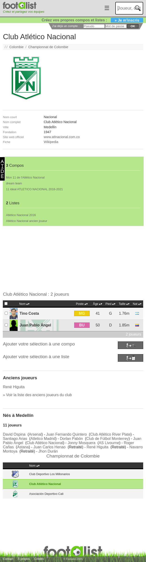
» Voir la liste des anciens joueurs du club (37, 395)
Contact (8, 559)
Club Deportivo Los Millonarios (49, 474)
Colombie (16, 47)
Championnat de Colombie (48, 47)
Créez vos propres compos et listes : (92, 20)
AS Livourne (109, 443)
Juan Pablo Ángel (35, 325)
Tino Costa (29, 313)
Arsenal (35, 434)
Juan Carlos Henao (49, 447)
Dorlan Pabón (71, 439)
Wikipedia (51, 142)
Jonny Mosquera (81, 443)
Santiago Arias (15, 439)
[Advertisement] (73, 259)
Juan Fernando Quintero (66, 434)
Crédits (39, 559)
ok (133, 26)
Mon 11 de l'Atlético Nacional (25, 177)
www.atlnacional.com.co (62, 137)
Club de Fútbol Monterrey (107, 439)
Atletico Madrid (43, 439)
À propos (24, 559)
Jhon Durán (48, 451)
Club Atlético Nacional (45, 443)
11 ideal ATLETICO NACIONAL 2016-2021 (34, 189)
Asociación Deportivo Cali (46, 494)
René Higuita (14, 387)
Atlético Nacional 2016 (21, 215)
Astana (23, 447)
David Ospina (14, 434)
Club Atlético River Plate (110, 434)
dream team (14, 183)
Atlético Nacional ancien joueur (26, 221)
